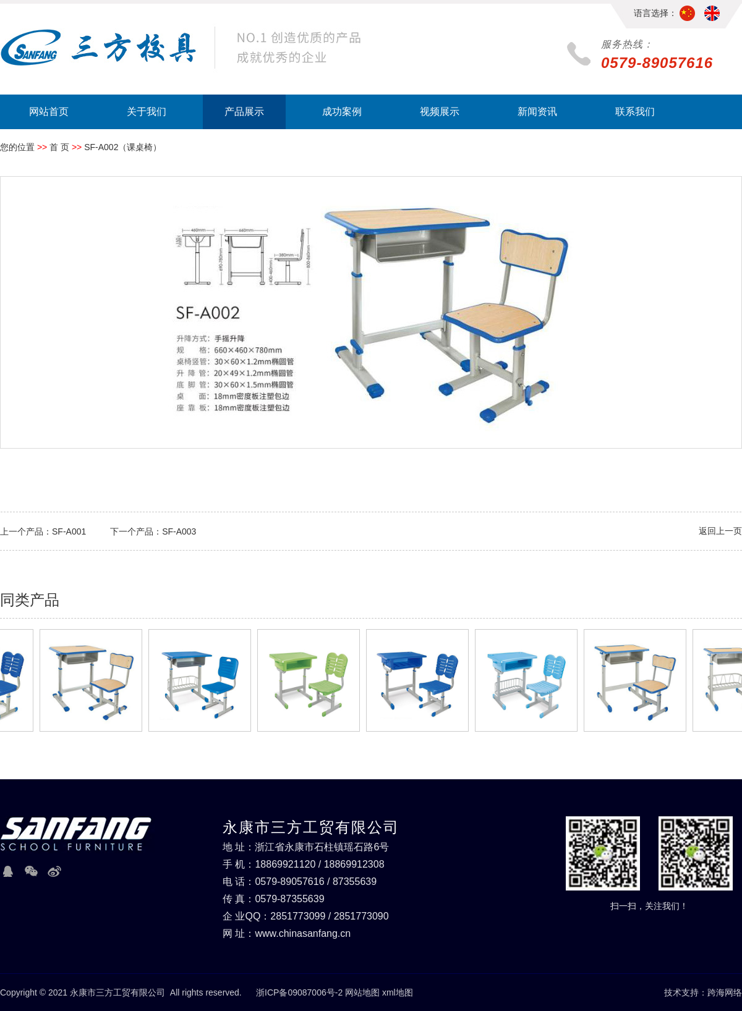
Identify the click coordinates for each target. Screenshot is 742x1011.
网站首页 (49, 111)
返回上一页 (720, 531)
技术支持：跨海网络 (703, 992)
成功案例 (342, 111)
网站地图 (362, 992)
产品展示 (244, 111)
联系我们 (635, 111)
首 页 (59, 147)
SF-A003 (179, 531)
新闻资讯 (537, 111)
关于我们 (146, 111)
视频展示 (439, 111)
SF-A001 (69, 531)
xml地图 (397, 992)
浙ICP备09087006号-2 (299, 992)
